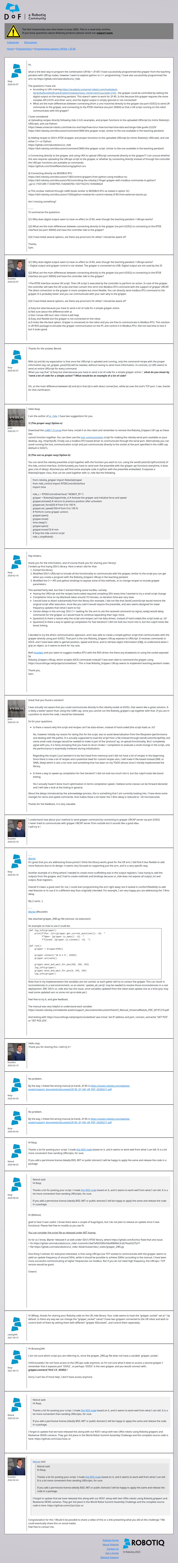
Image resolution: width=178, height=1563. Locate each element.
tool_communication (92, 437)
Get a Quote (112, 1553)
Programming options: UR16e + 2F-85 (55, 48)
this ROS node (84, 1149)
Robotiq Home (111, 1540)
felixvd (36, 1179)
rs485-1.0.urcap (52, 430)
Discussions (30, 42)
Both (31, 652)
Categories (13, 42)
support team (105, 33)
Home (10, 48)
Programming (24, 48)
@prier (32, 858)
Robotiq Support (109, 1557)
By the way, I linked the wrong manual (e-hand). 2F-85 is (59, 1085)
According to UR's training (47, 89)
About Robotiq (111, 1544)
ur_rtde (53, 416)
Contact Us (113, 1548)
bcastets (38, 652)
